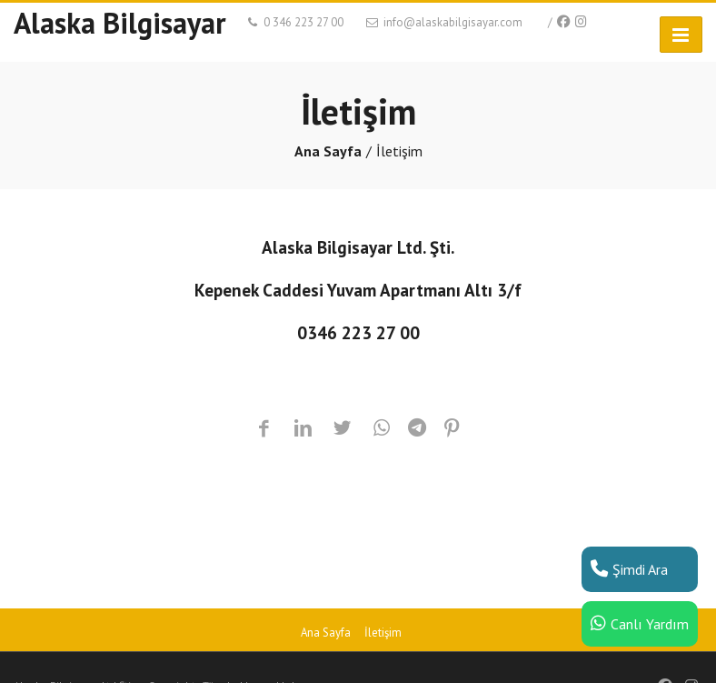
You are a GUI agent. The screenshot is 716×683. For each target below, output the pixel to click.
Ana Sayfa (328, 151)
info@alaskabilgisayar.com (443, 22)
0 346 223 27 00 (293, 22)
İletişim (383, 632)
